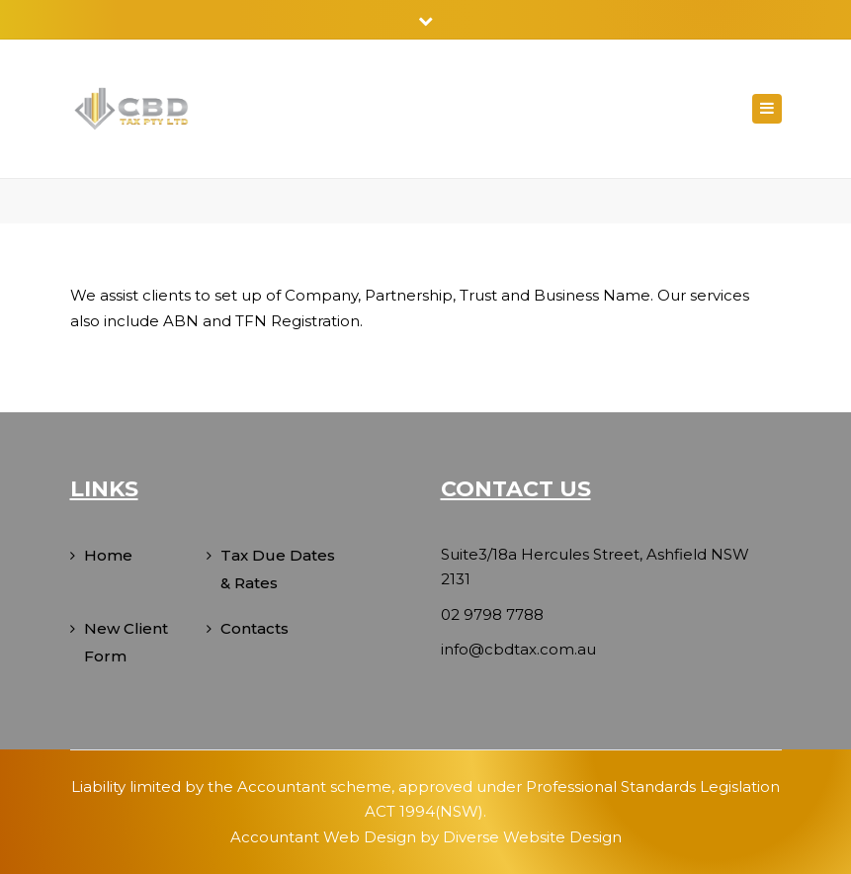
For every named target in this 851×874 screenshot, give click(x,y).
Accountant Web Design (323, 837)
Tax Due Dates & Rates (277, 569)
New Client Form (126, 642)
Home (108, 555)
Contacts (254, 628)
